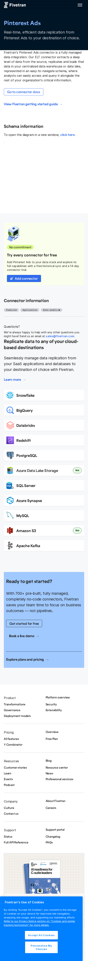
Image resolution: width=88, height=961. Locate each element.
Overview (52, 732)
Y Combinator (13, 744)
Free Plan (52, 738)
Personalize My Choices (41, 947)
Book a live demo (21, 636)
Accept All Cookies (41, 935)
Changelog (53, 836)
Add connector (26, 278)
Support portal (55, 829)
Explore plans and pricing (25, 659)
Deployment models (17, 716)
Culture (9, 807)
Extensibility (54, 710)
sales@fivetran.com (60, 336)
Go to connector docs (23, 92)
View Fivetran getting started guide (31, 104)
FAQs (49, 842)
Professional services (59, 779)
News (49, 773)
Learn (7, 773)
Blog (49, 760)
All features (11, 738)
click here (67, 135)
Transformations (14, 704)
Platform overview (58, 697)
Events (8, 779)
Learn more (12, 379)
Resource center (57, 767)
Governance (12, 710)
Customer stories (15, 767)
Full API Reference (16, 842)
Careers (51, 807)
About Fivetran (55, 801)
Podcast (9, 785)
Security (51, 704)
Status (8, 836)
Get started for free (24, 623)
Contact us (11, 813)
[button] (80, 5)
